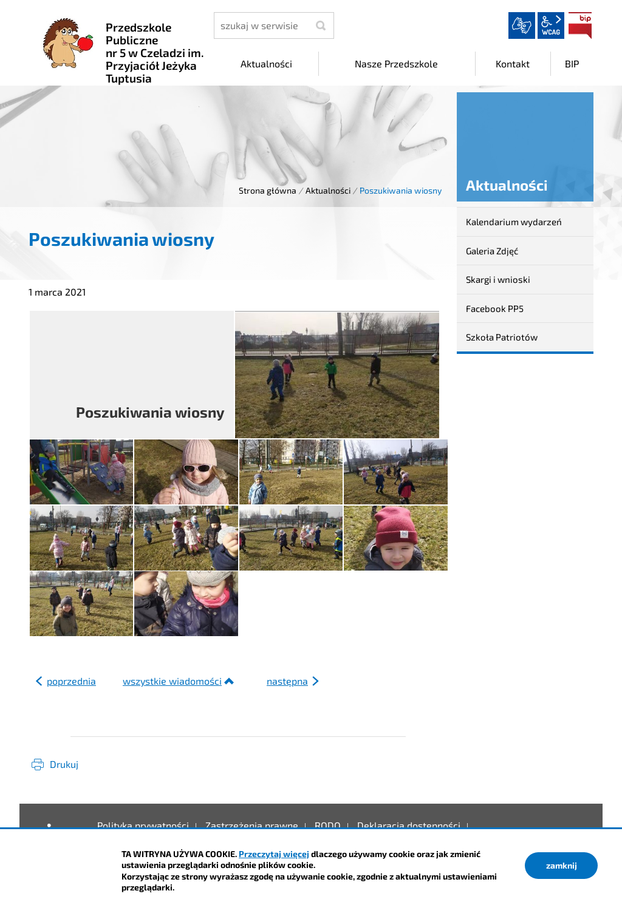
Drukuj (64, 764)
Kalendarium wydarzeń (514, 221)
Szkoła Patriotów (502, 336)
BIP (580, 25)
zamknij (561, 865)
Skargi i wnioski (498, 279)
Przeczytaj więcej (274, 854)
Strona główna (267, 190)
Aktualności (328, 190)
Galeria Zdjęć (492, 250)
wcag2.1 (551, 25)
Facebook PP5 (495, 308)
